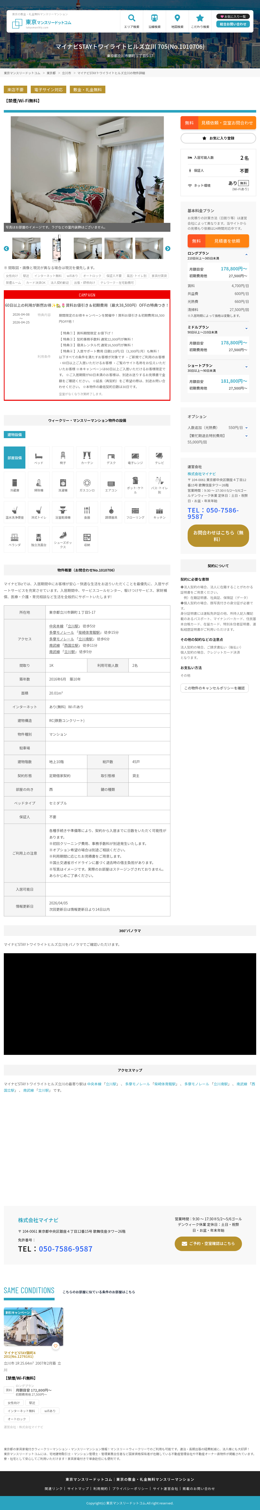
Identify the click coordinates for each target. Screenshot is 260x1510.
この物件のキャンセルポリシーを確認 (214, 687)
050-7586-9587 (213, 513)
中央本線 (56, 625)
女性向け (12, 275)
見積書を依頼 (227, 241)
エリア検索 (131, 26)
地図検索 (177, 26)
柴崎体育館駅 (89, 632)
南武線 (54, 645)
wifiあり (72, 275)
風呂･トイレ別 (137, 275)
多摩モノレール (61, 632)
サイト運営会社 (165, 1488)
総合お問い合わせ (233, 24)
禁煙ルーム (13, 282)
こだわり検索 (200, 26)
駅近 (26, 275)
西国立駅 (71, 645)
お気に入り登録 (221, 138)
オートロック (92, 275)
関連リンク (54, 1488)
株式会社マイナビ (202, 473)
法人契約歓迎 (60, 282)
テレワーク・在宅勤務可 (117, 282)
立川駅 (73, 625)
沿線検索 (155, 26)
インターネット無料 (48, 275)
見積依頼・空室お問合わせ (227, 122)
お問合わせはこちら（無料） (218, 535)
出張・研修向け (84, 282)
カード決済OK (36, 282)
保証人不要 (114, 275)
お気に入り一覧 (235, 16)
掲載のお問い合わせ (199, 1488)
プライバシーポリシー (130, 1488)
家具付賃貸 (159, 275)
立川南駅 (85, 638)
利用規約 (100, 1488)
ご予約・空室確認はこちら (212, 1243)
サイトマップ (78, 1488)
